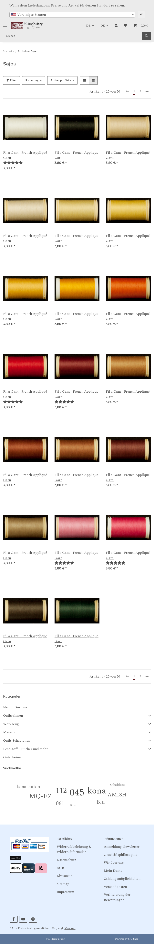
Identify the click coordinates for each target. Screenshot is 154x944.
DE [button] (88, 25)
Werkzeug (11, 724)
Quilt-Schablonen (16, 740)
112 (61, 790)
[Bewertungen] (13, 162)
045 (77, 792)
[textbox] (72, 14)
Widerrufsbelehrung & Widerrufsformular (74, 849)
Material (9, 732)
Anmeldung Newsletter (121, 846)
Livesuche (64, 875)
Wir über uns (114, 862)
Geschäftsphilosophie (121, 854)
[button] (116, 25)
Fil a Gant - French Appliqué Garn (25, 155)
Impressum (65, 891)
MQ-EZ (40, 796)
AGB (60, 868)
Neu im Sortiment (17, 707)
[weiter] (147, 91)
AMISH (117, 795)
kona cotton (28, 786)
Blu (100, 802)
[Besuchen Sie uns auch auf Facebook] (14, 919)
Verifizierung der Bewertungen (117, 897)
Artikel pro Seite (60, 80)
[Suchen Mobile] (72, 36)
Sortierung (31, 80)
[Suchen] (146, 36)
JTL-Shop (133, 939)
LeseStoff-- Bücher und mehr (25, 749)
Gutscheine (12, 757)
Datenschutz (66, 859)
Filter (11, 80)
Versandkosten (115, 886)
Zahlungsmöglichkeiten (122, 878)
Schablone (118, 784)
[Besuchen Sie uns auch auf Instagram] (33, 919)
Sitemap (63, 883)
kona (96, 790)
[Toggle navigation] (5, 23)
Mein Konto (113, 870)
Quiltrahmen (13, 715)
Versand (70, 928)
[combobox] (72, 14)
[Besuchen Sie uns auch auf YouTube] (23, 919)
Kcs (73, 805)
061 (60, 803)
